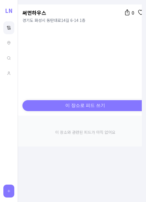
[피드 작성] (8, 191)
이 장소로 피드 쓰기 (85, 105)
